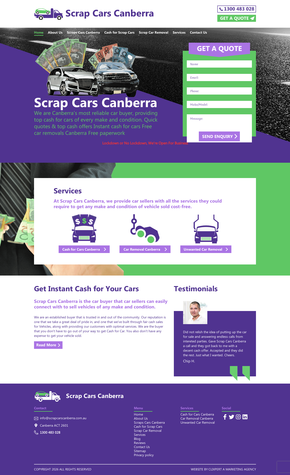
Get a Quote (234, 18)
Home (38, 33)
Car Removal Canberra (197, 419)
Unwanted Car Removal (198, 423)
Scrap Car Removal (153, 33)
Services (179, 33)
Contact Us (198, 33)
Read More (46, 345)
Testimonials (196, 290)
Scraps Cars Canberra (83, 33)
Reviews (140, 443)
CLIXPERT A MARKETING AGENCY (232, 470)
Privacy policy (144, 456)
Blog (137, 439)
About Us (55, 33)
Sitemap (140, 452)
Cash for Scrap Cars (119, 33)
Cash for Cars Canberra (197, 415)
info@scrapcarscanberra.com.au (63, 419)
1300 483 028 (239, 9)
